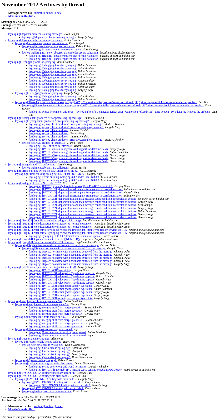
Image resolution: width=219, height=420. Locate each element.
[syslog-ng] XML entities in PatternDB (44, 142)
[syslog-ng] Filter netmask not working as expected (44, 329)
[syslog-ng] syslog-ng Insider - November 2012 (34, 183)
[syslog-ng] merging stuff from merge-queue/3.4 (35, 301)
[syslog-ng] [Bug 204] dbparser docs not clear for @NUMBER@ (44, 239)
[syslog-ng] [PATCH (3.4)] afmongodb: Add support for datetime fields (68, 148)
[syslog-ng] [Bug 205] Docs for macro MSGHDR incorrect (41, 242)
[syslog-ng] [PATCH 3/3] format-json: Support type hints (61, 298)
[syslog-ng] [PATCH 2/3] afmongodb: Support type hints (60, 285)
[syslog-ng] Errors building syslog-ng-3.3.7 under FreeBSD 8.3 (43, 170)
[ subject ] (38, 12)
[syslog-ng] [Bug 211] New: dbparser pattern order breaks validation (60, 52)
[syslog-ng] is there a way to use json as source (41, 43)
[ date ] (59, 12)
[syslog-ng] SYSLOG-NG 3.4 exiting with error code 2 (39, 375)
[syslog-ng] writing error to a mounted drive (47, 391)
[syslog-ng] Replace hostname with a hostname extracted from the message (57, 245)
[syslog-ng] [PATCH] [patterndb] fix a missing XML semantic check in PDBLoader (75, 369)
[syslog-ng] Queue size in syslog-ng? (29, 338)
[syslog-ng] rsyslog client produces (48, 130)
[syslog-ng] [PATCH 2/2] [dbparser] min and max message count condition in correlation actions (83, 198)
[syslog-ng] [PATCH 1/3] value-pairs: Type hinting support (62, 273)
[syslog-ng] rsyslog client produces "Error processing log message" (45, 117)
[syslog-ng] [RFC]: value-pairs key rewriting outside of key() (42, 267)
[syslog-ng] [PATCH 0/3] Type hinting (50, 270)
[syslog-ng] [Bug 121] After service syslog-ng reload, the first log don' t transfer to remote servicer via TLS (68, 229)
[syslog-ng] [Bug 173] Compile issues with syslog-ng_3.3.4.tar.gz (45, 220)
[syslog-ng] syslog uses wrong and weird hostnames (44, 363)
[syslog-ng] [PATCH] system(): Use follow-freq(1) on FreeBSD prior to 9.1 (71, 186)
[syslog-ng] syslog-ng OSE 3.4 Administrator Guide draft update (65, 236)
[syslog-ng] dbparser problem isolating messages (35, 33)
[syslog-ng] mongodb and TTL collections (32, 164)
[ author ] (49, 12)
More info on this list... (21, 16)
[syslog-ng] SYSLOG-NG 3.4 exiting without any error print (42, 372)
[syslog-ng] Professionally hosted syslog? (38, 341)
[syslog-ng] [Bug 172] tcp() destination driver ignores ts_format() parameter (50, 223)
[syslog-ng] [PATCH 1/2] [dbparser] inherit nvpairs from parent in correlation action (76, 189)
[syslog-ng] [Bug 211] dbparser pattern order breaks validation (64, 55)
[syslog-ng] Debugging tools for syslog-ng (32, 61)
